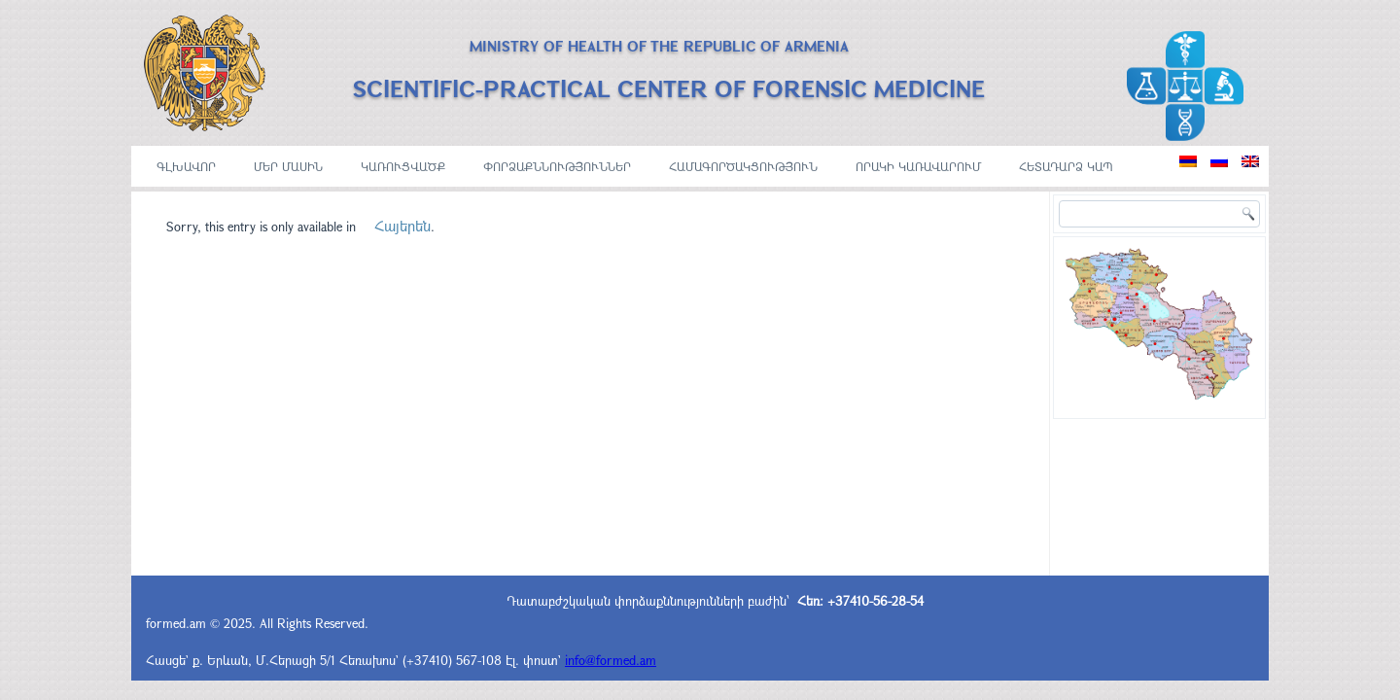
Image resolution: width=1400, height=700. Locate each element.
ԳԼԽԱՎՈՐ (186, 166)
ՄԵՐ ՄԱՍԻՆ (288, 166)
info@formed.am (610, 660)
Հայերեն (402, 225)
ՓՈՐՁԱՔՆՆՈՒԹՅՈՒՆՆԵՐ (557, 166)
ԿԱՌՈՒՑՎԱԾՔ (403, 166)
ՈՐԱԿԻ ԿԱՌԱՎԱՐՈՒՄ (918, 166)
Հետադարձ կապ (1066, 166)
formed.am (176, 623)
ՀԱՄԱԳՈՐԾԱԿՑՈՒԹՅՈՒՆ (743, 166)
